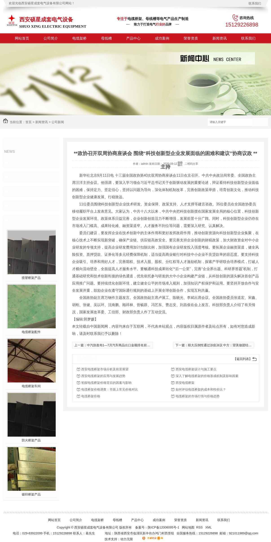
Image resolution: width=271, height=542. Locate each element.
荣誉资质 (191, 38)
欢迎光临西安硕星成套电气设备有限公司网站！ (42, 3)
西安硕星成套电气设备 (46, 19)
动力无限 (126, 539)
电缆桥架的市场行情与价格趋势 (198, 396)
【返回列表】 (242, 359)
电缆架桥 (79, 38)
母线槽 (106, 38)
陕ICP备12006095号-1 (163, 527)
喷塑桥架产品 (31, 278)
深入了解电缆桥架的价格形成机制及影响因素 (207, 376)
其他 (14, 206)
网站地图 (188, 527)
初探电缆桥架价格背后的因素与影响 (106, 382)
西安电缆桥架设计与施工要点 (196, 369)
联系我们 (255, 3)
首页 (28, 122)
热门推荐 (18, 220)
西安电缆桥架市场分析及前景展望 (104, 369)
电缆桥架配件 (31, 332)
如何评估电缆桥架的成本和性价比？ (201, 389)
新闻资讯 (219, 38)
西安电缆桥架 (185, 382)
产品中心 (133, 38)
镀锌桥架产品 (31, 494)
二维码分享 (191, 163)
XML (208, 527)
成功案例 (162, 38)
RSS (200, 527)
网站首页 (22, 38)
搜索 (260, 122)
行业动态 (18, 177)
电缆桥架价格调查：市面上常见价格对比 (109, 389)
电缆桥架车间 (31, 386)
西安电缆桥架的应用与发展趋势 (103, 376)
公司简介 (51, 38)
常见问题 (18, 191)
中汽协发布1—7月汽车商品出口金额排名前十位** (121, 345)
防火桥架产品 (31, 440)
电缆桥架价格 (90, 396)
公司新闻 (57, 122)
